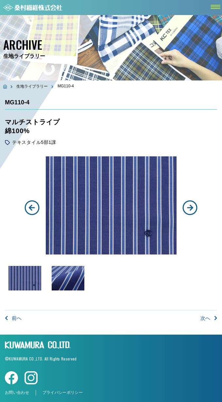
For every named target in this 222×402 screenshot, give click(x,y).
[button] (32, 207)
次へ (208, 318)
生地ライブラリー (32, 86)
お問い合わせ (17, 392)
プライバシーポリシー (63, 392)
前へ (13, 318)
